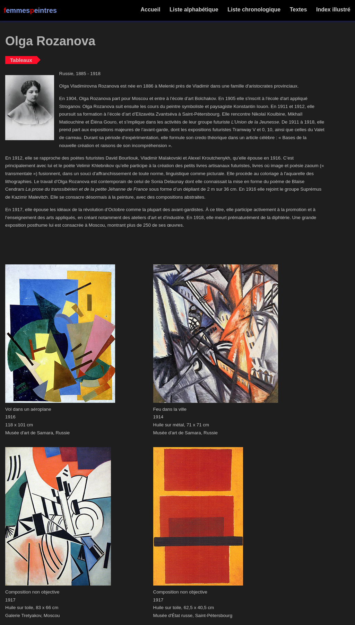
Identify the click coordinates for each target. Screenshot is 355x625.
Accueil (150, 9)
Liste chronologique (254, 9)
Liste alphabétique (194, 9)
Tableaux (21, 60)
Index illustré (333, 9)
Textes (298, 9)
